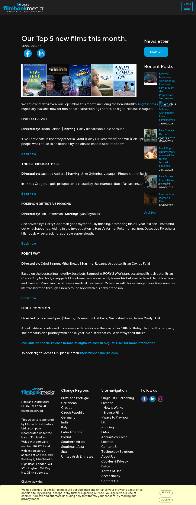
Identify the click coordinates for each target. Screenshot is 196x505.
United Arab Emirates (77, 456)
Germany (68, 417)
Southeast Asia (72, 447)
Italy (64, 427)
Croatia (66, 408)
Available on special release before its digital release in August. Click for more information (88, 343)
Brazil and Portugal (75, 398)
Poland (66, 437)
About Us (108, 456)
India (64, 422)
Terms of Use (111, 471)
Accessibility (110, 476)
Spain (65, 452)
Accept (165, 499)
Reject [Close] (166, 492)
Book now (28, 243)
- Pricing (107, 427)
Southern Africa (73, 442)
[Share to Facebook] (27, 53)
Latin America (71, 432)
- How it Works (112, 408)
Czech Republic (72, 412)
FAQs (105, 432)
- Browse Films (112, 412)
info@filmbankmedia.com (98, 353)
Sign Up (156, 52)
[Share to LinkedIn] (41, 53)
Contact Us (109, 481)
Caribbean (69, 403)
